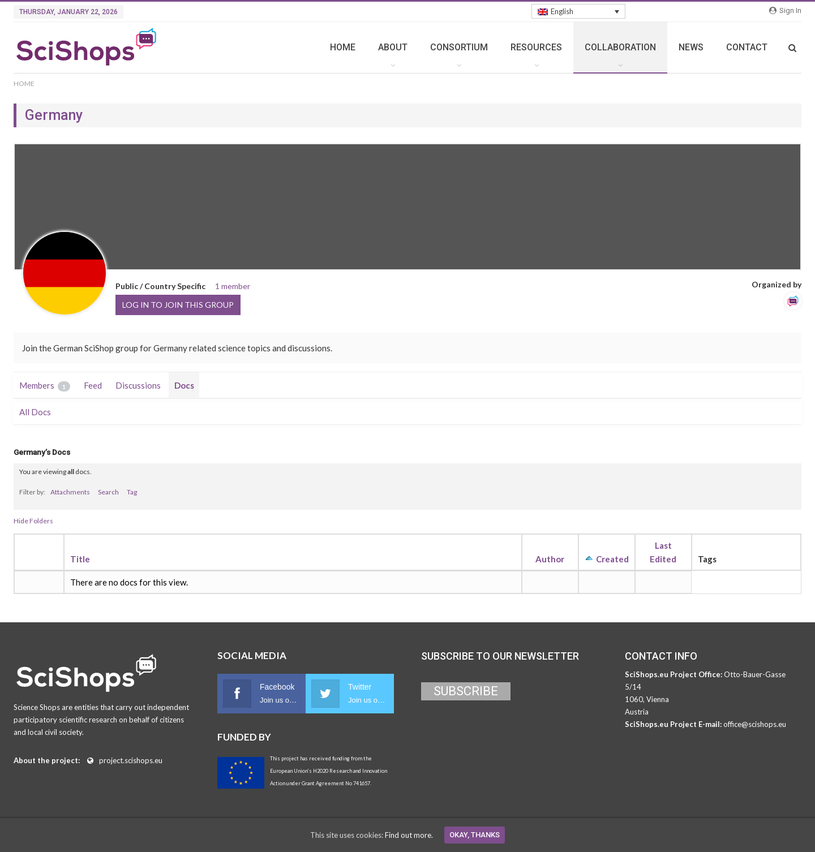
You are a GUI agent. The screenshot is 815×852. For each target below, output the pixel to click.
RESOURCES (536, 47)
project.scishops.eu (130, 760)
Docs (184, 385)
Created (612, 559)
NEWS (691, 47)
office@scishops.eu (754, 724)
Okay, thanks (474, 835)
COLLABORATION (620, 47)
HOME (342, 47)
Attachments (70, 492)
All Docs (35, 412)
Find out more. (409, 835)
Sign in (785, 10)
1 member (232, 286)
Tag (132, 492)
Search (108, 492)
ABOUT (393, 47)
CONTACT (746, 47)
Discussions (138, 385)
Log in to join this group (178, 304)
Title (80, 559)
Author (549, 559)
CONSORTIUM (459, 47)
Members (44, 385)
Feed (93, 385)
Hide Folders (33, 521)
